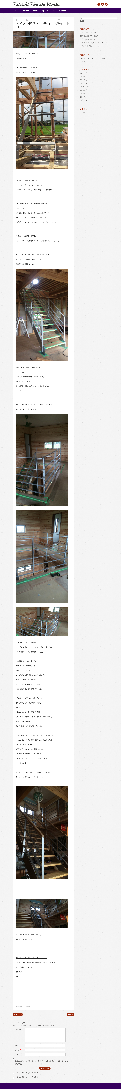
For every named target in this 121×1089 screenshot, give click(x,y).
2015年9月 (83, 90)
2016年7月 (83, 73)
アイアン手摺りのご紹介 (88, 32)
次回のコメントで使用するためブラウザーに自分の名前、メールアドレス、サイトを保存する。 (44, 1062)
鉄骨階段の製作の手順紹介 (89, 36)
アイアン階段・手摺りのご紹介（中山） (93, 43)
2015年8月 (83, 93)
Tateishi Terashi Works (36, 4)
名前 (17, 1045)
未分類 (82, 113)
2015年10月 (84, 87)
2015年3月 (83, 100)
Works (35, 11)
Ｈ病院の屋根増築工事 (87, 39)
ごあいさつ (44, 11)
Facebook (98, 4)
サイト (17, 1054)
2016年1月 (83, 83)
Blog (53, 11)
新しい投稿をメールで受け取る (27, 1077)
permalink (28, 1006)
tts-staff (33, 20)
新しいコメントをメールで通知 (27, 1073)
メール (18, 1050)
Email (102, 4)
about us (25, 11)
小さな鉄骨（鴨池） (87, 46)
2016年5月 (83, 76)
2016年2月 (83, 80)
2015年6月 (83, 97)
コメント (18, 1030)
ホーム (17, 11)
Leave (66, 20)
